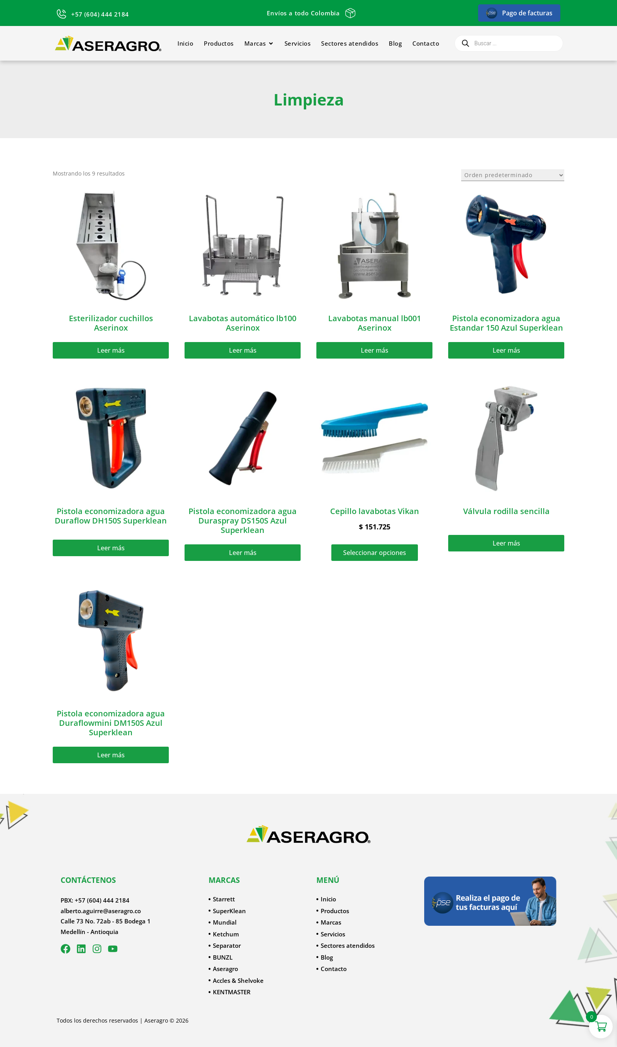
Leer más (111, 350)
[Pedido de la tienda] (512, 175)
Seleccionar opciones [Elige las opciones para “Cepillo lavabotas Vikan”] (374, 552)
